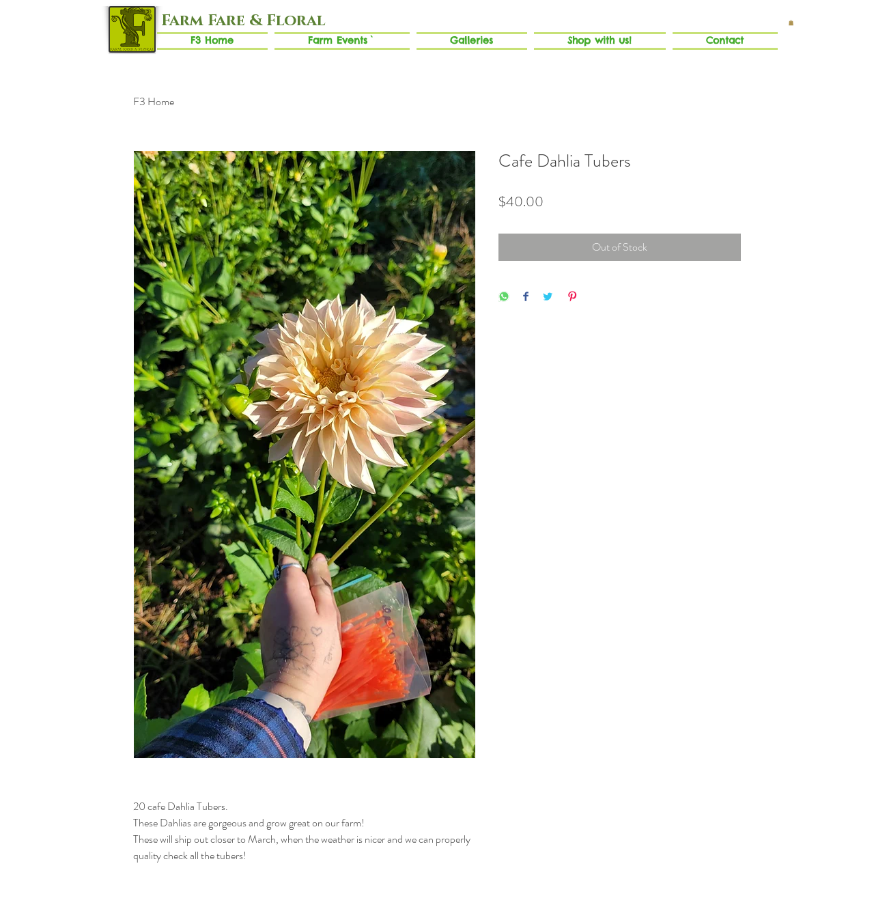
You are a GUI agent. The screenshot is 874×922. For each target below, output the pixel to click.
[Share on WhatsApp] (503, 297)
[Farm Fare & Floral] (243, 21)
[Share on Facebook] (525, 297)
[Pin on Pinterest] (572, 297)
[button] (791, 22)
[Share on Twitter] (547, 297)
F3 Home (153, 101)
